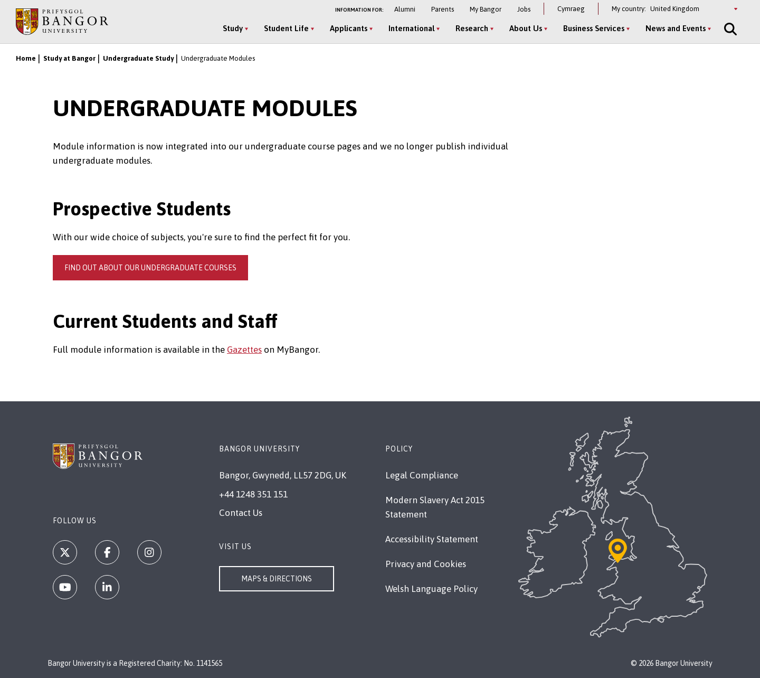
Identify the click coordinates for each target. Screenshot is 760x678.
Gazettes (244, 349)
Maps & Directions (276, 579)
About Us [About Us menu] (525, 28)
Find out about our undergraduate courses (150, 267)
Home (26, 58)
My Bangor (485, 9)
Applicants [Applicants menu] (348, 28)
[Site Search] (729, 29)
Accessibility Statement (431, 539)
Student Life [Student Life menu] (286, 28)
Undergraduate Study (138, 58)
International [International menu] (411, 28)
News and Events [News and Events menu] (675, 28)
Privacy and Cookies (425, 564)
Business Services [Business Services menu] (593, 28)
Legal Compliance (421, 475)
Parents (442, 9)
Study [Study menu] (233, 28)
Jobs (523, 9)
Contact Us (240, 512)
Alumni (404, 9)
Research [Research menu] (471, 28)
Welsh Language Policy (431, 588)
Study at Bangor (69, 58)
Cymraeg (571, 8)
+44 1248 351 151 (253, 494)
